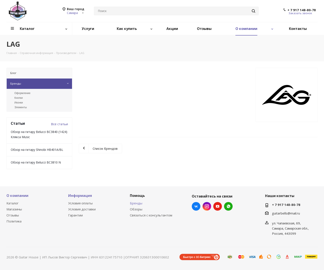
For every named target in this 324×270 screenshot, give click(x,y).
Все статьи (59, 124)
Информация (80, 195)
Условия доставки (82, 209)
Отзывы (12, 215)
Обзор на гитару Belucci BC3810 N (36, 162)
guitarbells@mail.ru (286, 213)
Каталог (12, 203)
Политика (13, 221)
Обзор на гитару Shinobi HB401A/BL (37, 150)
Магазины (14, 209)
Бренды (136, 203)
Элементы (20, 107)
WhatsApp (228, 206)
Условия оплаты (80, 203)
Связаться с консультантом (151, 215)
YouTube (217, 206)
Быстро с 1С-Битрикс (197, 257)
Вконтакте (196, 206)
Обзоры (136, 209)
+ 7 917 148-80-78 (301, 10)
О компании (17, 195)
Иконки (18, 102)
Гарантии (75, 215)
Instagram (207, 206)
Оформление (22, 93)
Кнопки (18, 97)
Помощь (137, 195)
